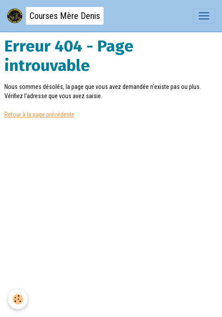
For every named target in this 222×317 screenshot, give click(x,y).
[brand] (55, 16)
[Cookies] (18, 299)
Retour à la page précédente (39, 114)
